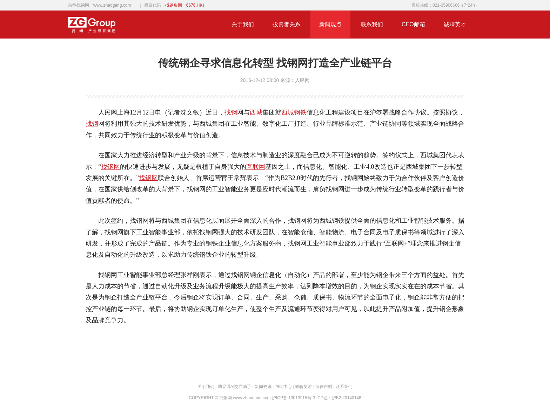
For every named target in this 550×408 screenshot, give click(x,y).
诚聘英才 (455, 24)
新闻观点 (330, 24)
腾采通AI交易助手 (234, 386)
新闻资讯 (263, 386)
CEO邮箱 (413, 24)
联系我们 (372, 24)
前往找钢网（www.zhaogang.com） (101, 5)
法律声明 (323, 386)
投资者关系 (287, 24)
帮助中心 (283, 386)
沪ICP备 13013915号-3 (293, 397)
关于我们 (243, 24)
